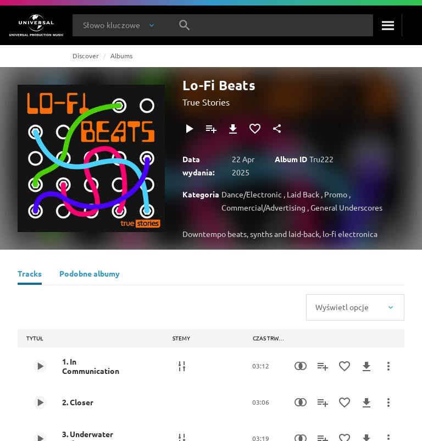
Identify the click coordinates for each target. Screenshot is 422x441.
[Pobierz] (233, 128)
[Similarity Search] (300, 366)
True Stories (206, 101)
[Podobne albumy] (89, 275)
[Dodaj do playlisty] (211, 128)
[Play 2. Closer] (40, 402)
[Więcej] (388, 366)
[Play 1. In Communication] (40, 366)
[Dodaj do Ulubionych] (255, 128)
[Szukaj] (387, 25)
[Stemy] (181, 366)
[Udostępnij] (277, 128)
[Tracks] (30, 275)
